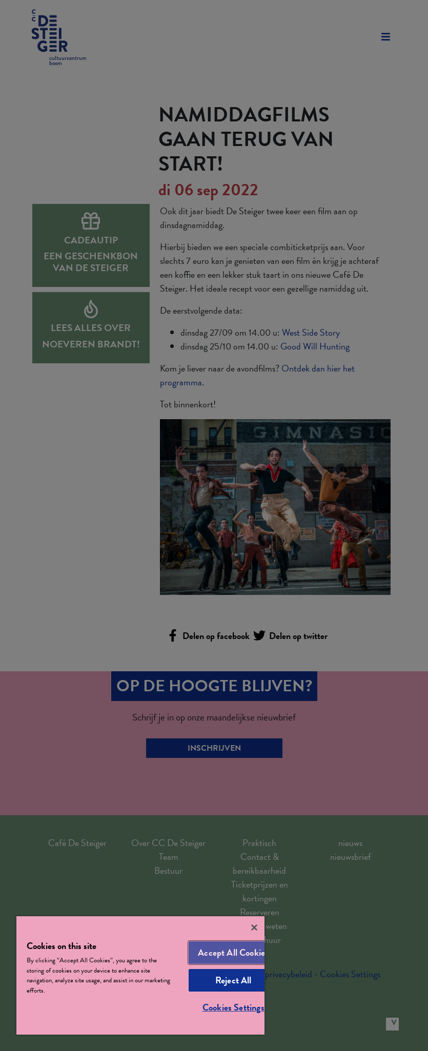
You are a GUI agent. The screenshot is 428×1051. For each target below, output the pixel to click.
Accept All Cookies (233, 952)
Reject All (233, 980)
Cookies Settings (233, 1007)
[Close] (254, 927)
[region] (140, 975)
